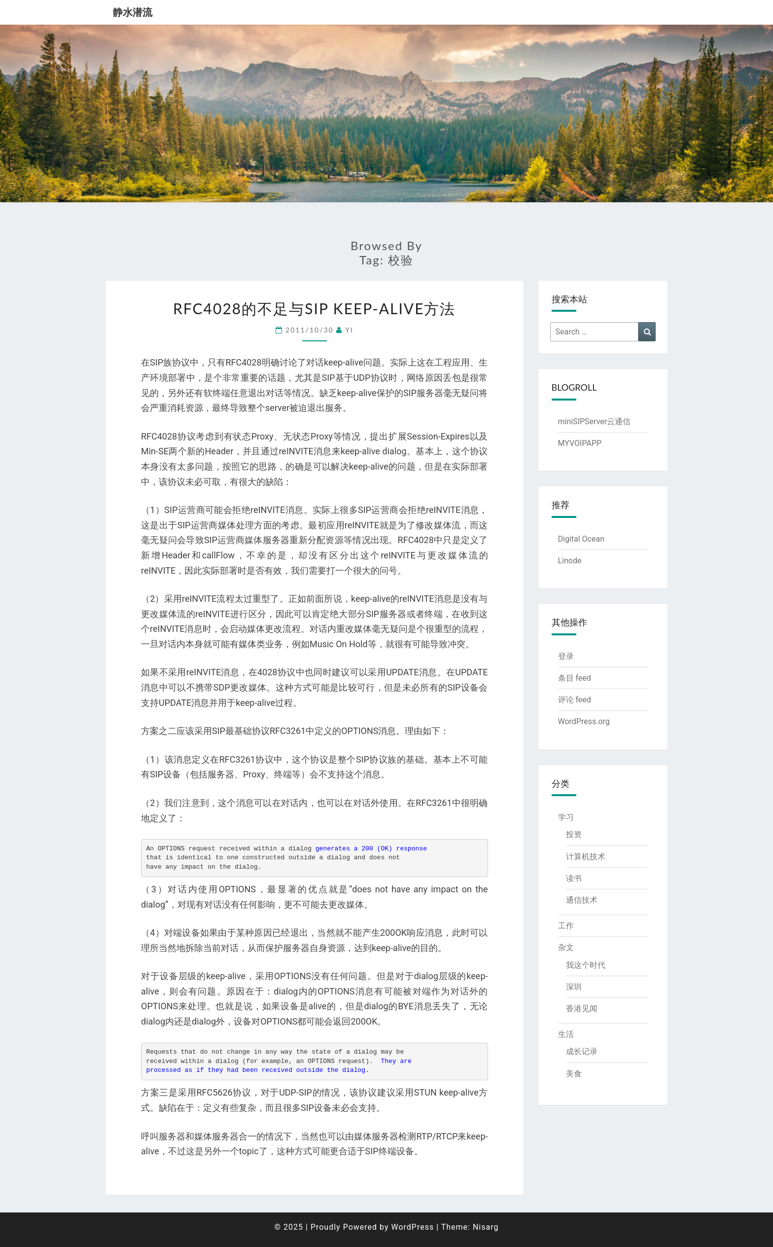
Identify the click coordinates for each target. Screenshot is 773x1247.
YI (349, 330)
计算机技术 (585, 856)
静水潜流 (132, 12)
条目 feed (574, 678)
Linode (570, 560)
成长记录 (581, 1051)
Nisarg (486, 1227)
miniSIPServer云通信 (594, 421)
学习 (566, 817)
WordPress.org (584, 721)
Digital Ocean (581, 539)
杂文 (566, 947)
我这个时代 (585, 965)
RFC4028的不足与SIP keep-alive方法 (314, 308)
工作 (566, 925)
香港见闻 (581, 1008)
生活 (566, 1034)
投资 (574, 834)
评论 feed (574, 699)
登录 (566, 656)
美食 (574, 1073)
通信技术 (581, 900)
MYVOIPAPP (580, 443)
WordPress (412, 1227)
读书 (574, 878)
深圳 (574, 986)
